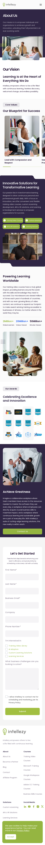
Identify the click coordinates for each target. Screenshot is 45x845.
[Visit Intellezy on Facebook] (33, 806)
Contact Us (22, 531)
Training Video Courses (29, 758)
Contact (6, 772)
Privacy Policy (22, 830)
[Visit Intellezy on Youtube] (29, 806)
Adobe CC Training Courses (31, 786)
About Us (6, 756)
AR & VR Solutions (10, 812)
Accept (10, 836)
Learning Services (10, 818)
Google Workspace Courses (31, 777)
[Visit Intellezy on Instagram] (37, 806)
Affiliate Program (10, 777)
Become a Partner (10, 762)
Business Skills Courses (33, 794)
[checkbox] (22, 651)
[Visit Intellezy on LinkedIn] (25, 806)
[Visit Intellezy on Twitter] (42, 806)
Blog (4, 767)
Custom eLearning (10, 807)
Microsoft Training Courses (31, 768)
